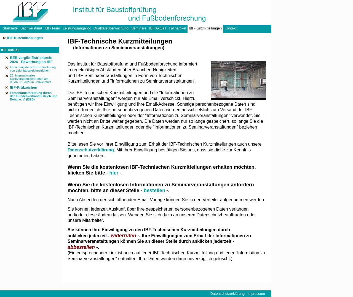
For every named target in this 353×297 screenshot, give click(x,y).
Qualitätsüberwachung (111, 28)
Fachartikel (177, 28)
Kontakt (230, 28)
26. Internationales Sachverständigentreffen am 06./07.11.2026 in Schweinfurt (30, 79)
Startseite (10, 28)
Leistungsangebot (77, 28)
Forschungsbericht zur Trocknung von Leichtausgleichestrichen (33, 69)
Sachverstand (31, 28)
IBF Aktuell (157, 28)
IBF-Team (52, 28)
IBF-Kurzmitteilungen (205, 28)
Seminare (138, 28)
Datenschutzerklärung (91, 150)
